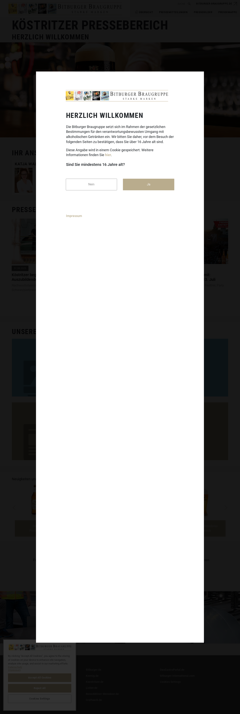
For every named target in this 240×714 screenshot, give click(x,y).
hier (108, 155)
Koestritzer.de (94, 681)
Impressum (74, 216)
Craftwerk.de (94, 700)
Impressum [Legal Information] (14, 670)
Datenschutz (19, 681)
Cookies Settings (170, 681)
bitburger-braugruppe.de (214, 3)
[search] (158, 4)
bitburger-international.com (177, 675)
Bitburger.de (93, 669)
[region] (39, 675)
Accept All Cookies (39, 677)
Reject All (40, 688)
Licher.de (91, 687)
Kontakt (17, 669)
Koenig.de (92, 675)
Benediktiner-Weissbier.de (102, 693)
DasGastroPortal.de (172, 669)
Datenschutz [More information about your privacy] (15, 667)
